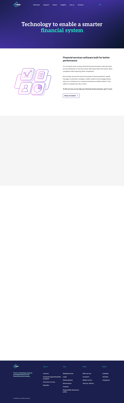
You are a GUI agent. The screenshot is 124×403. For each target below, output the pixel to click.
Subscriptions (68, 380)
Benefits (46, 385)
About (55, 5)
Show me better (70, 96)
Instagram (106, 380)
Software (36, 5)
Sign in (88, 4)
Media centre (87, 380)
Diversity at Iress (49, 382)
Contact (80, 5)
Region (97, 5)
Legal (65, 377)
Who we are (87, 373)
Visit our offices (88, 383)
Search (92, 4)
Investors (86, 377)
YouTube (105, 377)
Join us (71, 5)
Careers (46, 373)
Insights (63, 5)
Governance (67, 383)
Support (46, 5)
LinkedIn (105, 373)
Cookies (66, 387)
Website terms (68, 373)
